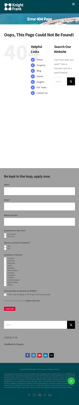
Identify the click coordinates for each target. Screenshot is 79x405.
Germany (9, 261)
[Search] (71, 81)
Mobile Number (11, 215)
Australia (9, 258)
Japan (8, 266)
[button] (71, 381)
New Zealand (11, 270)
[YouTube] (39, 355)
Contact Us (42, 92)
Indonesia (9, 263)
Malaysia (9, 268)
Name (7, 185)
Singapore (9, 275)
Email (7, 200)
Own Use (9, 237)
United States (11, 282)
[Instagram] (33, 355)
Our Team (41, 87)
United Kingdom (12, 280)
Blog (39, 70)
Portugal (9, 273)
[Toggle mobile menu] (73, 4)
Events (40, 76)
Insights (40, 81)
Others (8, 285)
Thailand (9, 278)
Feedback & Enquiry (14, 344)
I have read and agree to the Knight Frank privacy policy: (27, 294)
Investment (10, 234)
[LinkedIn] (45, 355)
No (7, 249)
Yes (7, 246)
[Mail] (51, 355)
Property (41, 65)
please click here (33, 301)
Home (40, 59)
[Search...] (60, 81)
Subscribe (10, 309)
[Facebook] (27, 355)
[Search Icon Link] (32, 98)
